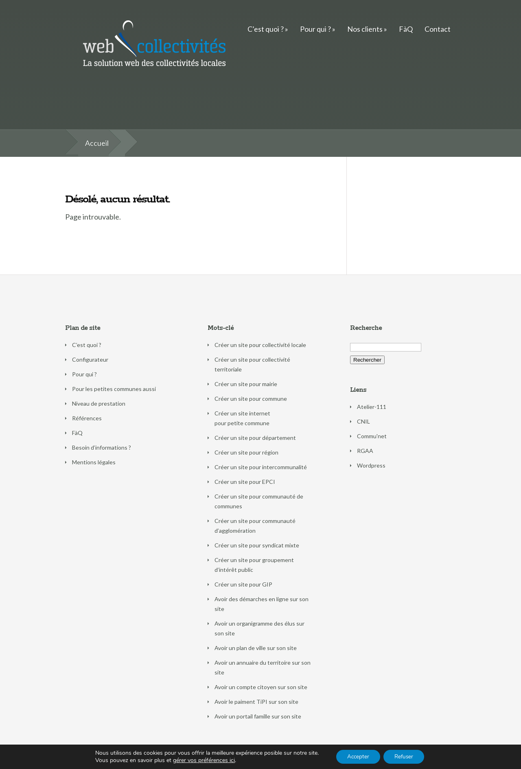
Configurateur (90, 359)
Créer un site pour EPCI (245, 481)
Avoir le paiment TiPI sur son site (256, 701)
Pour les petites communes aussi (114, 388)
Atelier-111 (371, 406)
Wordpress (371, 465)
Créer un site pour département (255, 437)
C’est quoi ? (265, 28)
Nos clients (365, 28)
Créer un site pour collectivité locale (260, 344)
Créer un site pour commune (251, 398)
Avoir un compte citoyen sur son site (261, 686)
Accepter (356, 756)
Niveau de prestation (98, 403)
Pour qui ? (315, 28)
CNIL (363, 421)
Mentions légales (94, 462)
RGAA (365, 450)
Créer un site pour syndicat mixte (257, 545)
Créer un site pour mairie (246, 383)
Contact (438, 28)
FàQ (406, 28)
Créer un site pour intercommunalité (261, 467)
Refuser (405, 756)
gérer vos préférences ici (201, 760)
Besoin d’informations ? (101, 447)
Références (87, 418)
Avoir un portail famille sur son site (258, 716)
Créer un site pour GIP (243, 584)
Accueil (97, 142)
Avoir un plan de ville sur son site (256, 647)
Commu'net (372, 436)
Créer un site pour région (246, 452)
